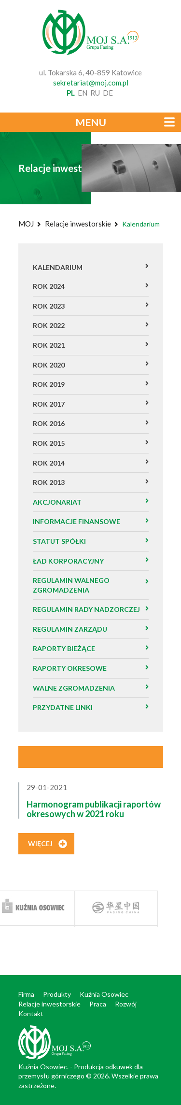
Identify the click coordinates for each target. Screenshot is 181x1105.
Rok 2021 (49, 345)
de (108, 92)
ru (95, 92)
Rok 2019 (49, 384)
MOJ (26, 223)
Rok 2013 (49, 482)
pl (71, 92)
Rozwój (126, 1004)
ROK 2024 (49, 286)
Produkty (57, 994)
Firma (26, 994)
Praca (97, 1004)
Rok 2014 (49, 463)
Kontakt (30, 1013)
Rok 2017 (49, 404)
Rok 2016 (49, 423)
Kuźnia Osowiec (104, 994)
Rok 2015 (49, 443)
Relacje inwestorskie (78, 223)
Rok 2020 (49, 365)
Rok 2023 (49, 306)
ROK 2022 (49, 325)
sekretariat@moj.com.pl (90, 82)
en (82, 92)
